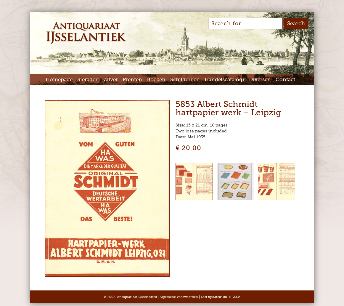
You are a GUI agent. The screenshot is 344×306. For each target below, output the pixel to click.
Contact (285, 79)
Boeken (156, 79)
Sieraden (88, 79)
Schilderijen (185, 79)
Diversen (260, 79)
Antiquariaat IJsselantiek (137, 297)
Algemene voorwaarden (179, 297)
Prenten (132, 79)
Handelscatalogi (224, 79)
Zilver (111, 79)
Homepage (59, 79)
